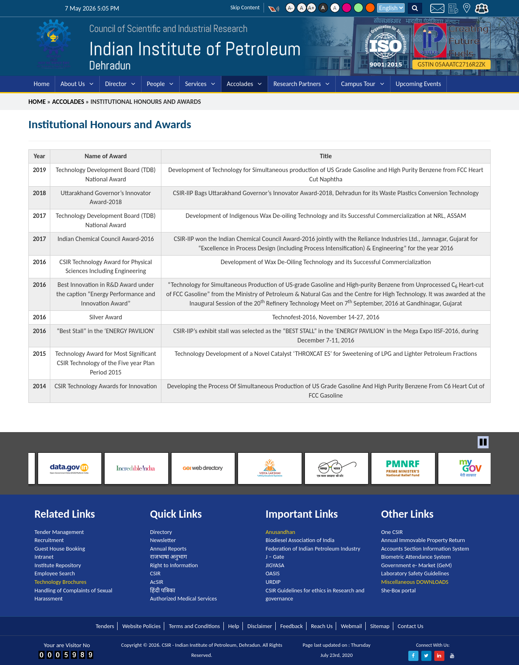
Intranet (44, 556)
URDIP (273, 581)
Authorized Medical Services (183, 598)
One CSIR (392, 531)
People (156, 84)
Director (116, 84)
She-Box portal (398, 590)
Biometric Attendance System (416, 556)
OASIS (273, 573)
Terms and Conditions (194, 626)
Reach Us (321, 626)
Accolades (240, 84)
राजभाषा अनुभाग (168, 556)
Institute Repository (57, 565)
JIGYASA (275, 565)
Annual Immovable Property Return (423, 540)
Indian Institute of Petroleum (196, 48)
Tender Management (59, 531)
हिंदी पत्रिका (162, 590)
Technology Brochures (60, 581)
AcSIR (156, 581)
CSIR (155, 573)
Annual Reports (168, 548)
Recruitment (49, 540)
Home (41, 84)
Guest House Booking (59, 548)
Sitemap (380, 626)
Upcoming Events (418, 84)
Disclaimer (259, 626)
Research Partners (297, 84)
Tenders (105, 626)
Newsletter (163, 540)
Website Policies (141, 626)
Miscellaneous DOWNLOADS (414, 581)
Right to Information (174, 565)
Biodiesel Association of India (300, 540)
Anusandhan (280, 531)
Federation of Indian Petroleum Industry (313, 548)
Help (233, 626)
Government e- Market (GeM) (416, 565)
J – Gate (275, 556)
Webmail (351, 626)
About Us (72, 84)
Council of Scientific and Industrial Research (164, 28)
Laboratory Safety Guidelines (415, 573)
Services (195, 84)
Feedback (291, 626)
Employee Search (54, 573)
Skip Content (245, 7)
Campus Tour (358, 84)
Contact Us (410, 626)
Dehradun (110, 65)
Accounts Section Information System (425, 548)
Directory (161, 531)
